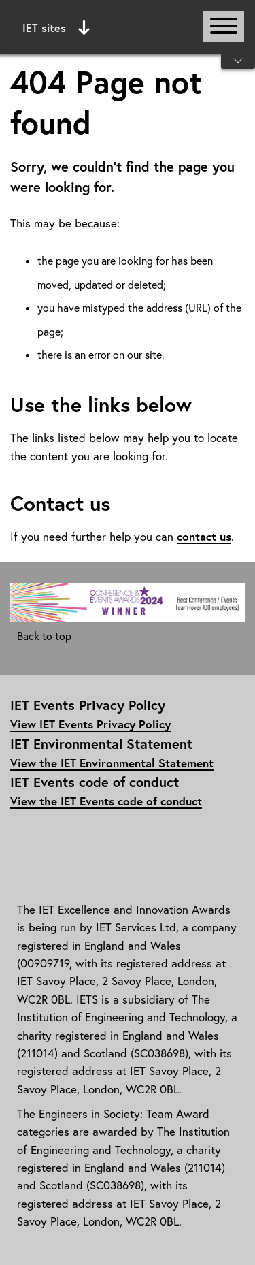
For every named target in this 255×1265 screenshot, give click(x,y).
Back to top (44, 636)
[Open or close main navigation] (223, 26)
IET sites (56, 28)
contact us (204, 536)
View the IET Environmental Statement (112, 763)
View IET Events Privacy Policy (90, 724)
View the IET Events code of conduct (106, 801)
